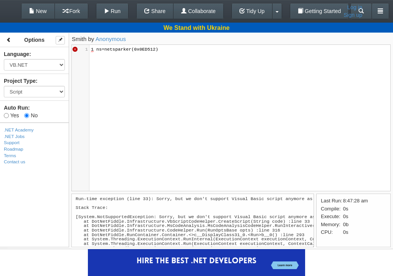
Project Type (20, 81)
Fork (71, 11)
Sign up (352, 15)
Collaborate (198, 11)
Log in (354, 7)
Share (154, 11)
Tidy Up (251, 11)
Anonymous (111, 39)
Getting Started (319, 11)
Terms (10, 155)
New (38, 11)
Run (112, 11)
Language (16, 54)
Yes (11, 115)
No (31, 115)
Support (12, 142)
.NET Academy (19, 129)
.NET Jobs (14, 136)
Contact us (14, 161)
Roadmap (13, 148)
